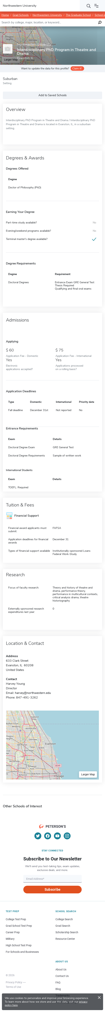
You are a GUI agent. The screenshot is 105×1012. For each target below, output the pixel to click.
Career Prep (13, 932)
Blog (58, 989)
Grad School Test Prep (19, 925)
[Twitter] (37, 835)
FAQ (57, 982)
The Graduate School (78, 15)
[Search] (89, 6)
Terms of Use (13, 986)
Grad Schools (21, 15)
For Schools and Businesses (22, 951)
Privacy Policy (14, 982)
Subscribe (52, 889)
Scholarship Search (66, 932)
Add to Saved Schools (52, 95)
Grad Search (62, 925)
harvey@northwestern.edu (33, 693)
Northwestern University (47, 15)
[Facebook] (47, 835)
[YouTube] (57, 835)
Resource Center (65, 938)
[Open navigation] (96, 6)
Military (10, 938)
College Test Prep (16, 919)
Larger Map (88, 774)
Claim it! (77, 68)
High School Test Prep (19, 945)
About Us (60, 969)
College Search (64, 919)
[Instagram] (67, 835)
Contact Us (62, 976)
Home (5, 15)
